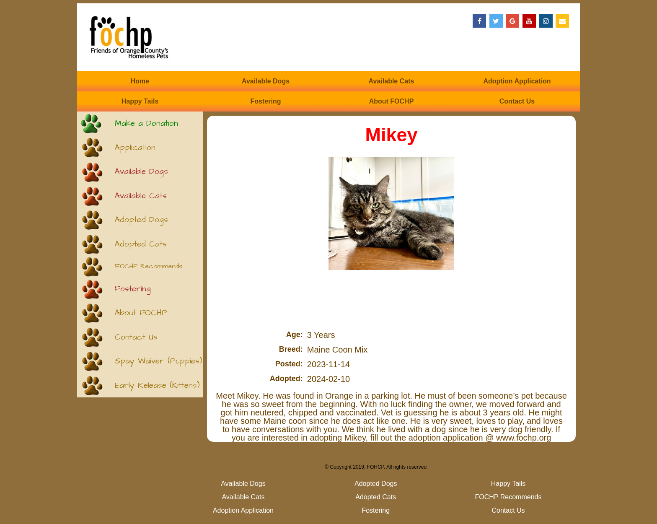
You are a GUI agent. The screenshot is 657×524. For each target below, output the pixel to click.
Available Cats (391, 81)
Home (140, 81)
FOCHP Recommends (149, 266)
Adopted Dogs (141, 220)
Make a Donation (146, 123)
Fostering (266, 101)
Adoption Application (517, 81)
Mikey (391, 134)
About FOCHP (391, 101)
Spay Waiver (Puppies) (158, 361)
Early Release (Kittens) (157, 385)
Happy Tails (140, 101)
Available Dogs (266, 81)
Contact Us (517, 101)
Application (135, 147)
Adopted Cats (141, 244)
